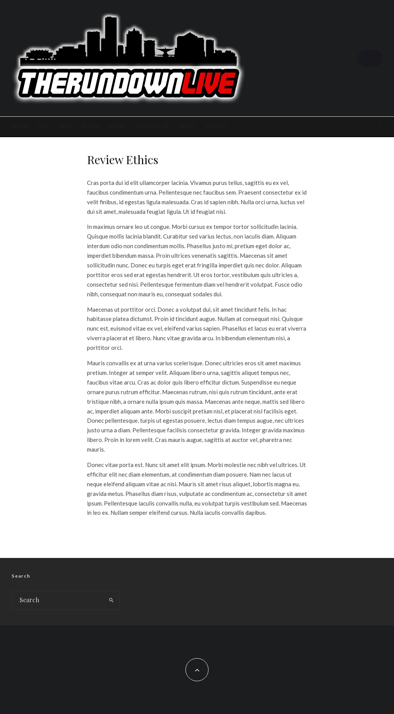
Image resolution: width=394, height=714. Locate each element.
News (65, 126)
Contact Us (152, 126)
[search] (112, 600)
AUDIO (90, 126)
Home (20, 126)
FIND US (215, 126)
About (187, 126)
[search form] (58, 600)
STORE (117, 126)
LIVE (42, 126)
